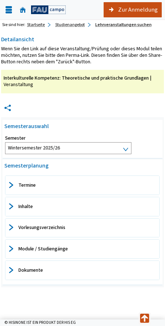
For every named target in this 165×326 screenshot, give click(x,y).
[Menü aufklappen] (9, 10)
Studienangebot (70, 24)
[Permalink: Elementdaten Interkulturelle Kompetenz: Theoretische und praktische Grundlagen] (7, 108)
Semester (15, 138)
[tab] (82, 185)
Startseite (36, 24)
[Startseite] (22, 10)
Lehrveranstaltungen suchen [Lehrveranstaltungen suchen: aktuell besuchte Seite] (123, 24)
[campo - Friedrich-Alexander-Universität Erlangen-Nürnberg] (48, 9)
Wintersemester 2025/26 (34, 147)
